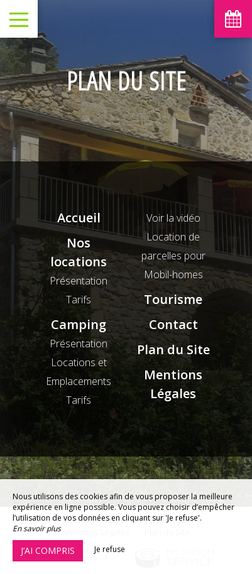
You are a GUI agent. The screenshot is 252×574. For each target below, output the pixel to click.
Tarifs (78, 299)
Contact (173, 324)
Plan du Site (173, 349)
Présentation (78, 281)
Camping (78, 324)
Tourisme (173, 299)
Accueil (79, 217)
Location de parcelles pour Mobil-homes (173, 255)
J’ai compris (48, 550)
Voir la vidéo (173, 218)
